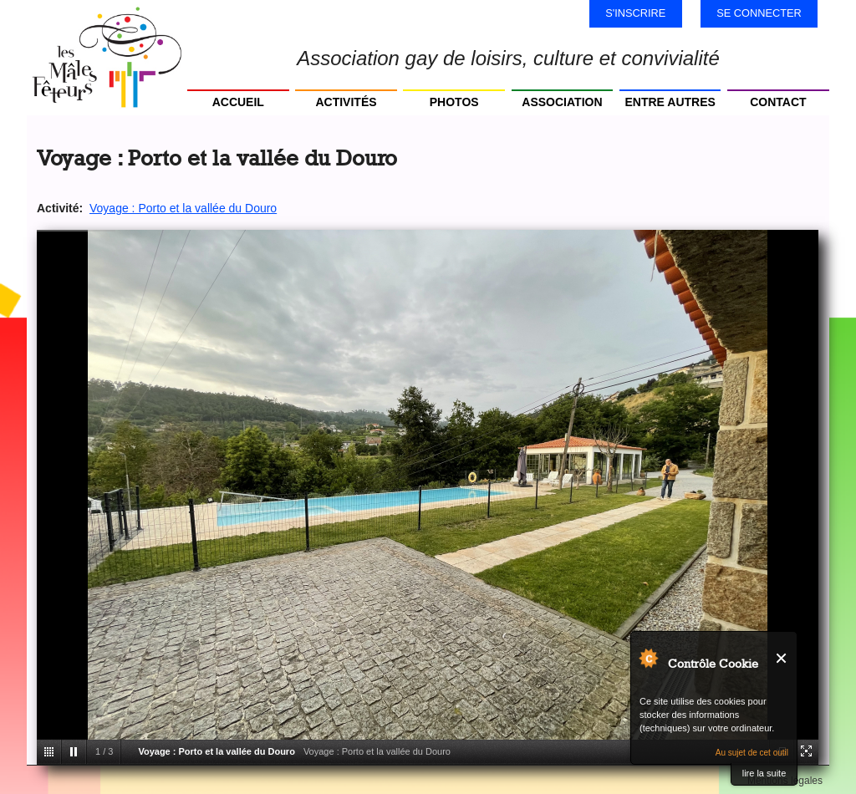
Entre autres (669, 102)
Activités (345, 102)
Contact (778, 102)
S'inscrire (635, 13)
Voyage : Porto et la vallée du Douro (183, 208)
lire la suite (764, 773)
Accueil (238, 102)
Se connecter (759, 13)
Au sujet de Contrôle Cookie (648, 658)
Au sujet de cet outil (752, 752)
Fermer (782, 658)
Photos (454, 102)
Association (562, 102)
